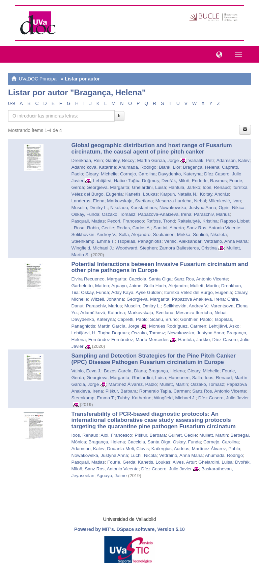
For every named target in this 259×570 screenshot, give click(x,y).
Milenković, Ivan (224, 200)
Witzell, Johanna (107, 299)
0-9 (11, 103)
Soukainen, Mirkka (171, 234)
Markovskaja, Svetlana (130, 200)
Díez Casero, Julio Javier (223, 397)
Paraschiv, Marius (212, 214)
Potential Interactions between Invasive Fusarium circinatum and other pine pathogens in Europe (159, 267)
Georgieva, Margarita (108, 187)
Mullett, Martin (204, 285)
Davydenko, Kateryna (180, 173)
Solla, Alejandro (134, 234)
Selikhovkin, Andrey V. (93, 234)
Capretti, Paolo (132, 319)
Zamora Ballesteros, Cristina (188, 247)
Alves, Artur (184, 462)
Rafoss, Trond (160, 221)
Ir (119, 115)
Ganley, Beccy (120, 160)
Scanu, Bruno (164, 319)
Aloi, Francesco (116, 435)
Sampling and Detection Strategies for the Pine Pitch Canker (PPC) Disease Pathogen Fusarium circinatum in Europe (153, 359)
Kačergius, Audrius (170, 448)
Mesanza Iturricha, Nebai (180, 200)
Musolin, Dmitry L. (89, 207)
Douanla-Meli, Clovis (128, 448)
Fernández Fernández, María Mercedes (128, 339)
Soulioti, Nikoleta (210, 234)
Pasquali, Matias (88, 221)
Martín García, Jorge (158, 160)
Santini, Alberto (168, 227)
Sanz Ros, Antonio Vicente (213, 227)
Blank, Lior (169, 167)
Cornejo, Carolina (137, 173)
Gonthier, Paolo (195, 319)
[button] (217, 54)
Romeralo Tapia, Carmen (164, 391)
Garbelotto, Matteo (90, 285)
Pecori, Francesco (125, 221)
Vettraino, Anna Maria (226, 241)
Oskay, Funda (85, 214)
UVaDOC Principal (38, 78)
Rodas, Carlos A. (134, 227)
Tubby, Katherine (134, 397)
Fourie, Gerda (121, 462)
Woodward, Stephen (136, 247)
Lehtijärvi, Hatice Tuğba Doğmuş (126, 180)
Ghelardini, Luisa (149, 187)
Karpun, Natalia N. (178, 194)
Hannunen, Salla (185, 377)
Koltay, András (214, 194)
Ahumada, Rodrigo (137, 167)
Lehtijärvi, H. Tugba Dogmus (100, 332)
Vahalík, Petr (201, 160)
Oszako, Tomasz (119, 214)
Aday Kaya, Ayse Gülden (136, 292)
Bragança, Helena (201, 167)
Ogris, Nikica (231, 207)
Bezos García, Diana (125, 370)
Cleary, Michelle (102, 173)
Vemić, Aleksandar (182, 241)
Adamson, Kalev (233, 160)
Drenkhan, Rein (87, 160)
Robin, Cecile (100, 227)
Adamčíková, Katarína (93, 167)
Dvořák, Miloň (176, 180)
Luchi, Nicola (143, 455)
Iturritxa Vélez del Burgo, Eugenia (198, 292)
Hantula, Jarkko (184, 187)
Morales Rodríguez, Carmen (177, 326)
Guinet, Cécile (182, 435)
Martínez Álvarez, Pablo (133, 384)
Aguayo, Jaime (126, 285)
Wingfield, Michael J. (92, 247)
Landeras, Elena (88, 200)
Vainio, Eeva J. (86, 370)
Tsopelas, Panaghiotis (139, 241)
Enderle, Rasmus (209, 180)
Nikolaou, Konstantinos (133, 207)
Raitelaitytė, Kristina (197, 221)
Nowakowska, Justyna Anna (188, 207)
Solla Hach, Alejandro (166, 285)
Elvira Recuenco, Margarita (98, 278)
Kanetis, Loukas (141, 194)
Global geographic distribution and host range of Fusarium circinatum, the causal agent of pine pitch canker (151, 148)
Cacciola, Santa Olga (150, 278)
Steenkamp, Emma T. (93, 241)
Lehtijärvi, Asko (224, 326)
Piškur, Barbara (121, 391)
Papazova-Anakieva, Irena (164, 214)
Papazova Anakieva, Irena (198, 299)
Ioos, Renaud (216, 187)
